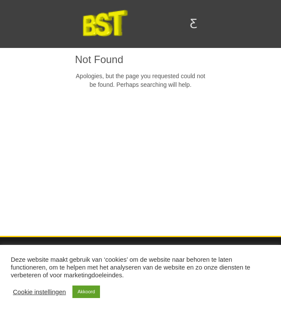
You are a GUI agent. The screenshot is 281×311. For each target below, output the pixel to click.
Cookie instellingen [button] (39, 292)
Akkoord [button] (86, 291)
